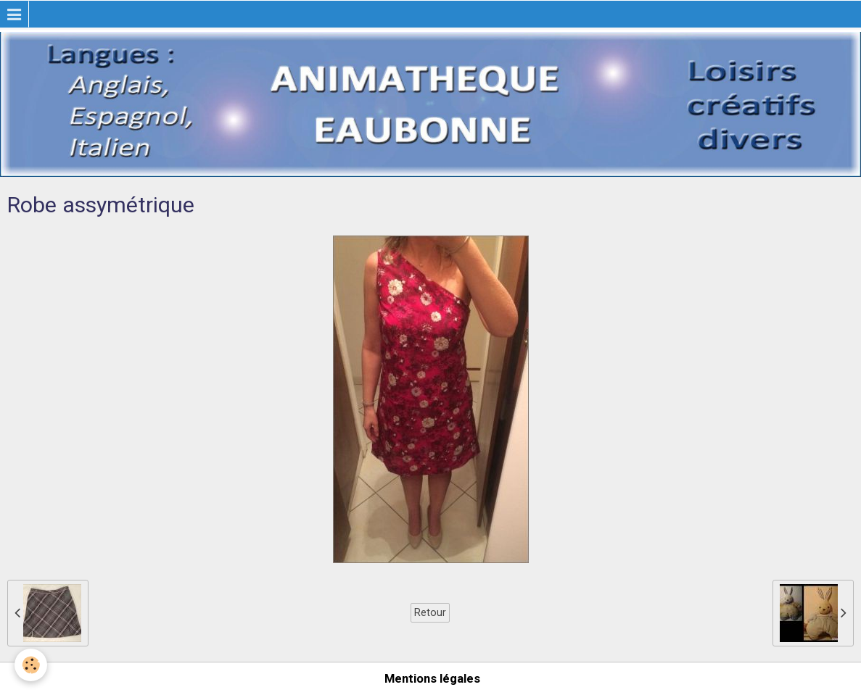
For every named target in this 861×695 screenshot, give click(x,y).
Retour (430, 612)
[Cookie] (31, 665)
